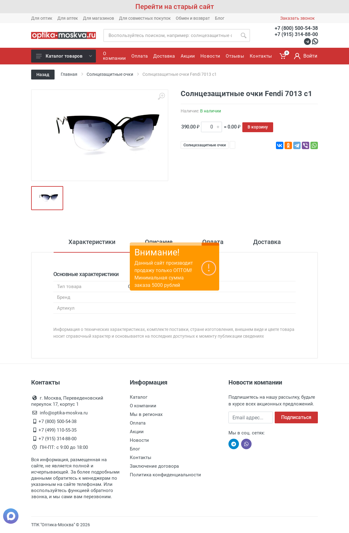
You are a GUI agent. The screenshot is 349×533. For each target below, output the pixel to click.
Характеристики (91, 242)
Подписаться (296, 417)
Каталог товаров (64, 56)
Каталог (138, 397)
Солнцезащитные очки (204, 145)
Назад (42, 74)
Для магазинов (98, 18)
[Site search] (170, 35)
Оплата (213, 242)
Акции (137, 431)
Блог (219, 18)
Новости (139, 440)
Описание (159, 242)
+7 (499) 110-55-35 (57, 430)
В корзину (258, 126)
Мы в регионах (146, 414)
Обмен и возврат (193, 18)
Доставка (267, 242)
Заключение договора (154, 466)
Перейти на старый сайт (174, 6)
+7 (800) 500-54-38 (296, 28)
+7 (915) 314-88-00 (296, 34)
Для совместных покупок (145, 18)
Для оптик (41, 18)
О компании (143, 406)
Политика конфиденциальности (165, 475)
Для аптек (67, 18)
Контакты (140, 457)
